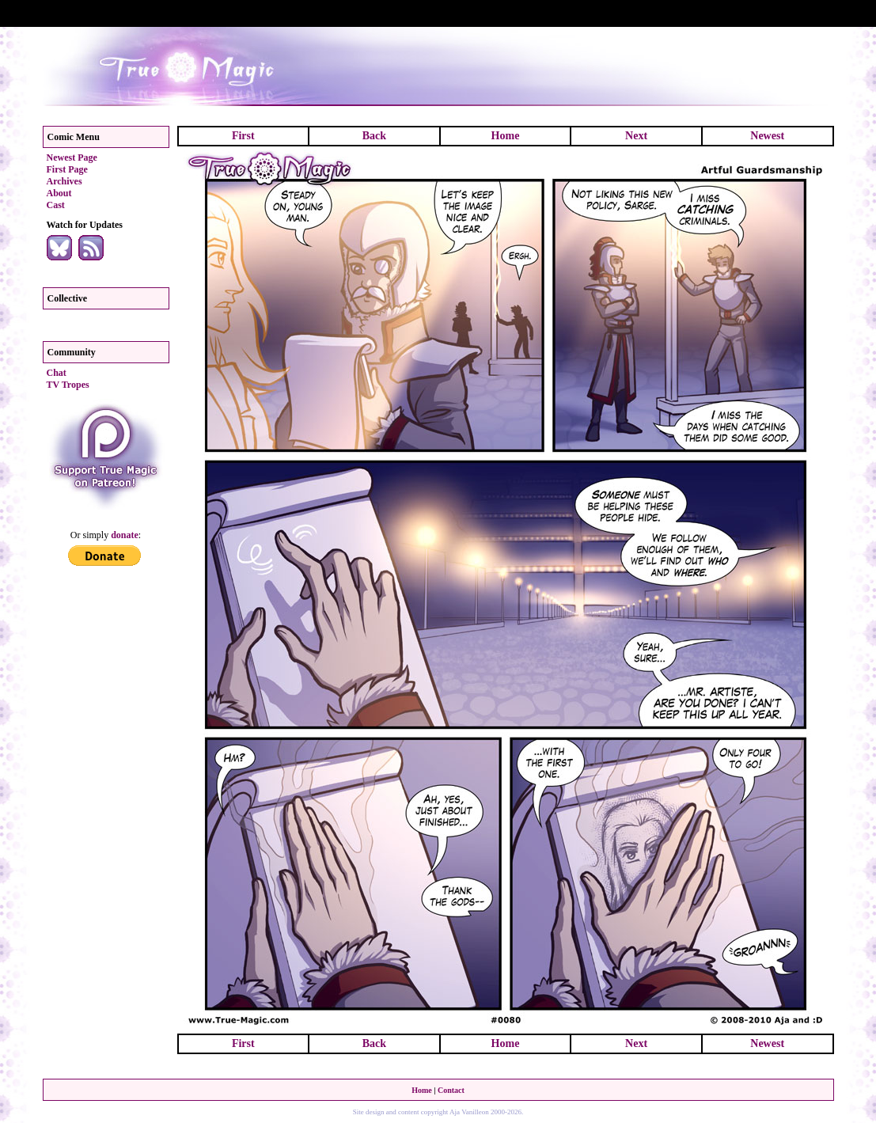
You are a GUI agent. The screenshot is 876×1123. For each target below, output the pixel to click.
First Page (67, 169)
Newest (767, 136)
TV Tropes (68, 384)
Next (636, 136)
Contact (451, 1090)
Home (505, 136)
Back (374, 136)
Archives (64, 181)
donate (124, 535)
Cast (56, 205)
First (243, 136)
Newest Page (72, 157)
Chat (56, 372)
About (59, 193)
